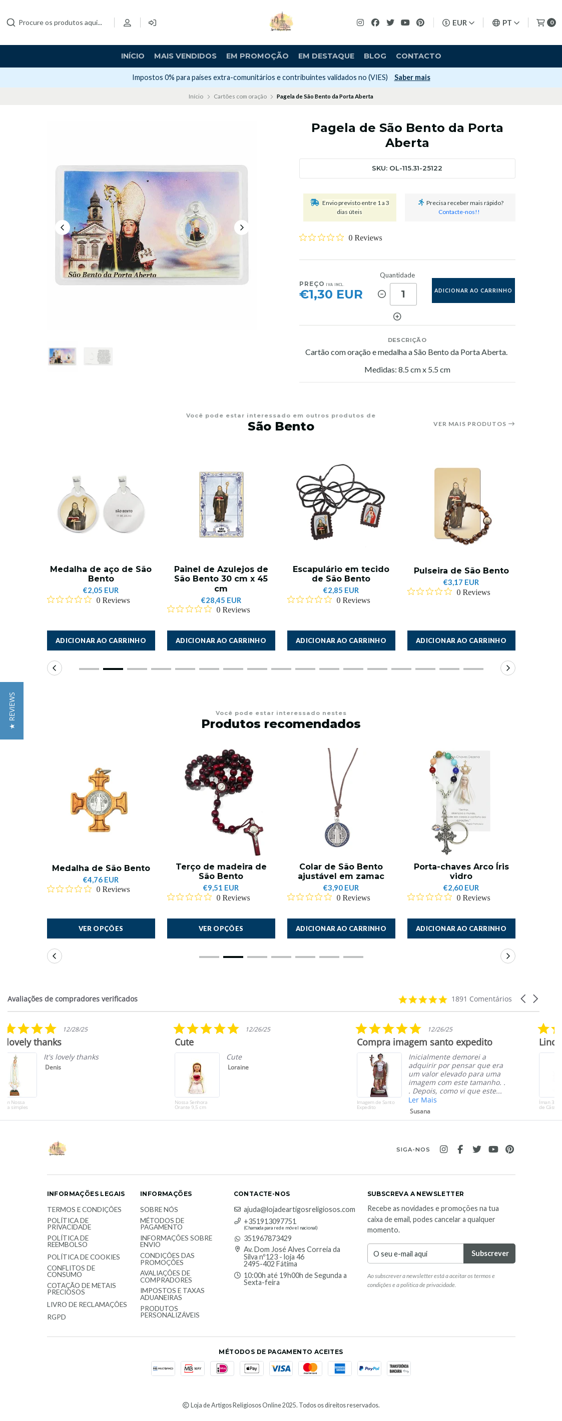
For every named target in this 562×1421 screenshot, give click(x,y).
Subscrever (69, 77)
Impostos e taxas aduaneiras (172, 1294)
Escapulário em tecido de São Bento (341, 574)
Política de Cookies (83, 1257)
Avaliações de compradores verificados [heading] (73, 998)
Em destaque (326, 56)
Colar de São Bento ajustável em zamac (341, 871)
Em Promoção (257, 56)
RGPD (56, 1317)
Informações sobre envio (176, 1241)
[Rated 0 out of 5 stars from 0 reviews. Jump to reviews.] (340, 237)
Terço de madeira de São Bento (221, 871)
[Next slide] (241, 227)
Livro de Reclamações (87, 1305)
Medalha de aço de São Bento (101, 574)
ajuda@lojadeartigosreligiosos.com (294, 1209)
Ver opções (101, 928)
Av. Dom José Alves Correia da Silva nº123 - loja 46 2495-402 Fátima (287, 1257)
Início (133, 56)
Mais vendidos (185, 56)
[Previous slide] (62, 227)
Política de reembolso (68, 1241)
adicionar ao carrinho (473, 291)
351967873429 (263, 1238)
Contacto (418, 56)
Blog (375, 56)
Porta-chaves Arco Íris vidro (461, 871)
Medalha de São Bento (101, 868)
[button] (101, 640)
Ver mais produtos (474, 424)
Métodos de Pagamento (162, 1224)
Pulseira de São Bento (461, 571)
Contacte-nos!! (459, 212)
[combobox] (56, 23)
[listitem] (163, 1071)
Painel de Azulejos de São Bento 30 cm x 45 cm (221, 578)
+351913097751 (265, 1221)
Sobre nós (159, 1210)
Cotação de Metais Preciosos (81, 1289)
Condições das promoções (167, 1259)
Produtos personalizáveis (170, 1312)
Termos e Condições (84, 1210)
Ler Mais (518, 1099)
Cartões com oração (240, 96)
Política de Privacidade (69, 1224)
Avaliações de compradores (166, 1277)
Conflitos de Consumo (71, 1271)
